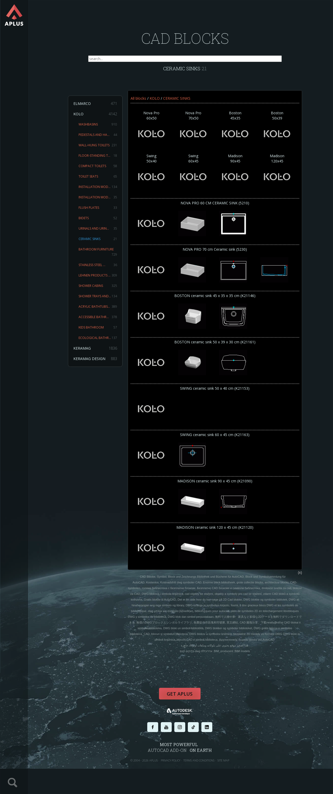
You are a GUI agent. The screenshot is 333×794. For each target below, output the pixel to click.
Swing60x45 (195, 174)
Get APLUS (182, 704)
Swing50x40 (153, 174)
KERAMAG (97, 351)
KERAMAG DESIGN (97, 361)
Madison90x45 (237, 174)
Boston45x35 (237, 131)
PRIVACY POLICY (173, 770)
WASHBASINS (100, 127)
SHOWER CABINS (100, 288)
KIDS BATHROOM (100, 330)
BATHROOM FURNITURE (100, 255)
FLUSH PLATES (100, 210)
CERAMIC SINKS (100, 241)
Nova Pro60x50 (153, 131)
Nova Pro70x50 (195, 131)
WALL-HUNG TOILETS (100, 147)
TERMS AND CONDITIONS (201, 770)
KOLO (97, 116)
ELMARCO (97, 106)
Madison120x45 (279, 174)
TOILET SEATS (100, 179)
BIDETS (100, 220)
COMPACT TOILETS (100, 168)
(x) (302, 581)
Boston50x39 (279, 131)
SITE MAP (226, 770)
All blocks (141, 100)
